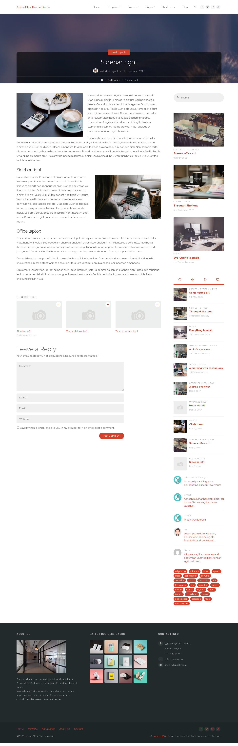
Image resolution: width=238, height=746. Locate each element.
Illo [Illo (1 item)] (192, 585)
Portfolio (33, 731)
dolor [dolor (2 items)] (191, 580)
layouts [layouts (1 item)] (200, 589)
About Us (64, 731)
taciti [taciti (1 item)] (207, 599)
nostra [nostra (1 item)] (205, 594)
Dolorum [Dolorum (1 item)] (203, 580)
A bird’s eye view (199, 349)
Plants (203, 346)
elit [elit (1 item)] (214, 580)
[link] (193, 7)
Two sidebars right (127, 331)
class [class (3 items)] (177, 576)
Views (195, 149)
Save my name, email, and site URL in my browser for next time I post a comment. (65, 427)
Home (20, 731)
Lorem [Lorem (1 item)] (178, 594)
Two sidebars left (76, 331)
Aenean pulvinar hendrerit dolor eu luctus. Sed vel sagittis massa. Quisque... (203, 502)
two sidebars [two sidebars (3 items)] (181, 603)
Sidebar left (24, 331)
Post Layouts (119, 52)
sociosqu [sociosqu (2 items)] (196, 599)
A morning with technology (206, 368)
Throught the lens (186, 205)
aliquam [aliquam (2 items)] (194, 571)
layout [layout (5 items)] (189, 589)
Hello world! (197, 405)
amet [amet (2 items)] (206, 571)
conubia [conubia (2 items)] (205, 576)
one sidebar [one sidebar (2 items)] (181, 599)
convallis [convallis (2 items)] (179, 580)
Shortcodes (48, 731)
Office (187, 149)
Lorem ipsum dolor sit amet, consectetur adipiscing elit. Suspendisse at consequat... (200, 537)
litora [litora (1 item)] (211, 589)
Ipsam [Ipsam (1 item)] (215, 585)
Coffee (178, 149)
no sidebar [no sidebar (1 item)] (192, 594)
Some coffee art (185, 153)
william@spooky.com (177, 667)
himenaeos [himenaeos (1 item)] (180, 585)
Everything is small (186, 258)
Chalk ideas (196, 424)
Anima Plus (160, 738)
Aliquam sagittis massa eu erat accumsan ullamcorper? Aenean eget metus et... (203, 558)
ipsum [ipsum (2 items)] (178, 589)
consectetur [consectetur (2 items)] (191, 576)
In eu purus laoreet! (195, 519)
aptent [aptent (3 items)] (216, 571)
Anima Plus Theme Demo (34, 7)
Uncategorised (198, 402)
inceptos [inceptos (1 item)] (203, 585)
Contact (78, 731)
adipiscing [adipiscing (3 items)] (180, 571)
